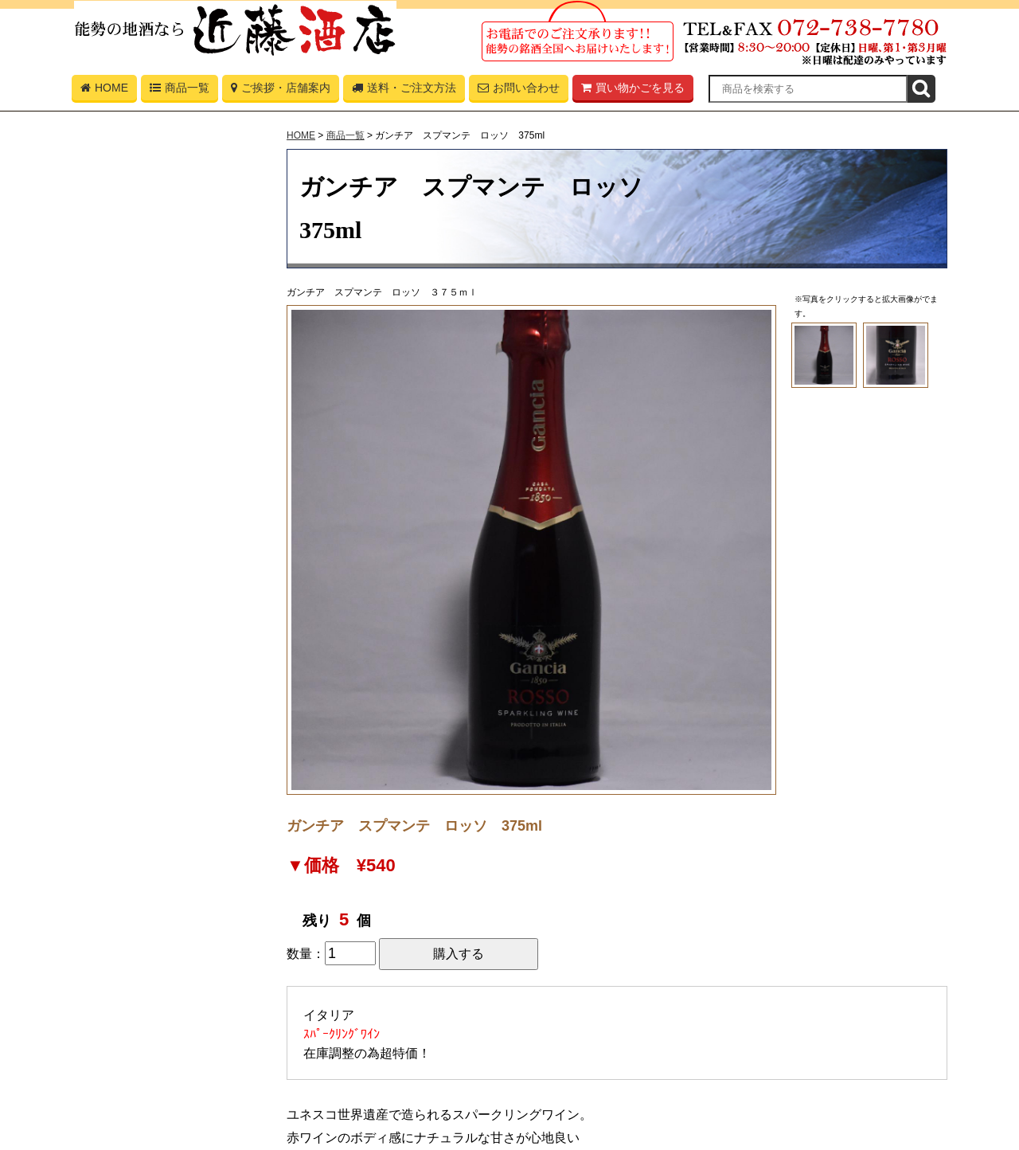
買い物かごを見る (633, 90)
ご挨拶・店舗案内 (280, 90)
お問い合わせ (519, 90)
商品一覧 (179, 90)
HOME (104, 90)
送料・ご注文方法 (404, 90)
